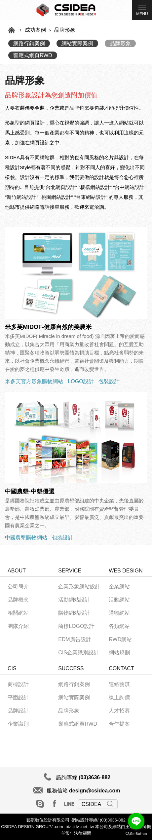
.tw (91, 826)
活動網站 (119, 600)
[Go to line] (136, 821)
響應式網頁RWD (32, 55)
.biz (67, 826)
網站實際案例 (77, 43)
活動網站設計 (74, 600)
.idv (75, 826)
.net (83, 826)
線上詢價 (119, 697)
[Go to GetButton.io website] (136, 833)
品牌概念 (18, 600)
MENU (142, 12)
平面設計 (18, 697)
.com (58, 826)
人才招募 (119, 710)
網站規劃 (119, 652)
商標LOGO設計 (76, 626)
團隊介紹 (18, 626)
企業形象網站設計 (79, 586)
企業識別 (18, 724)
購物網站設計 (74, 613)
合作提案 (119, 724)
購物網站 (119, 613)
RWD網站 (120, 639)
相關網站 (18, 613)
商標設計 (18, 684)
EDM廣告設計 (74, 639)
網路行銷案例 (29, 43)
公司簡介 (18, 586)
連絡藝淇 (119, 684)
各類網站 (119, 626)
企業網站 (119, 586)
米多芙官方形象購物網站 (34, 381)
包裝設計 (109, 381)
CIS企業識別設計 (78, 652)
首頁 (11, 30)
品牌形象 (120, 43)
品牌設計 (18, 710)
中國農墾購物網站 (26, 537)
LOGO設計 (81, 381)
